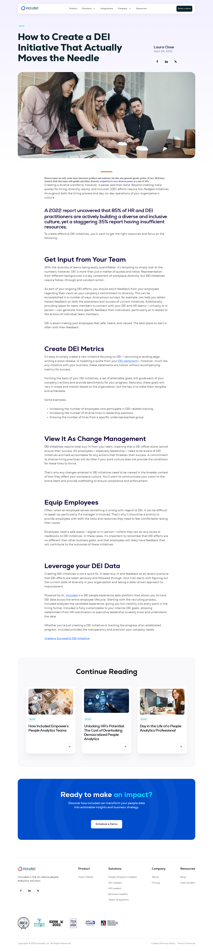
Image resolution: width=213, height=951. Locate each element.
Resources (141, 9)
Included (72, 595)
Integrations (107, 9)
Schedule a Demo (107, 824)
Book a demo (184, 9)
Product (73, 9)
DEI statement (128, 361)
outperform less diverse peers (116, 181)
